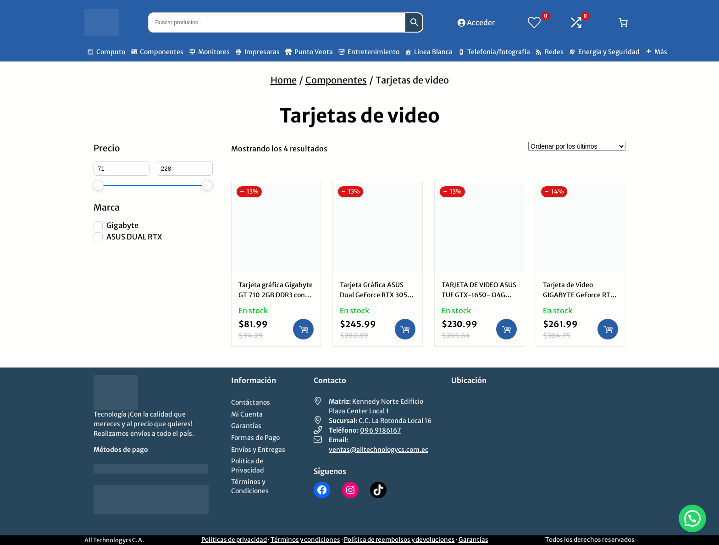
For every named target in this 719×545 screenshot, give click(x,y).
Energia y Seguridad (609, 52)
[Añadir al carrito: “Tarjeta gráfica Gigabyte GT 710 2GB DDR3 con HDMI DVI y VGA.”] (303, 329)
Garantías (473, 540)
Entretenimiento (373, 52)
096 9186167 (380, 430)
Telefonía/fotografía (498, 52)
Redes (554, 52)
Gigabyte (122, 225)
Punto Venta (313, 52)
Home (284, 80)
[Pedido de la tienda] (576, 146)
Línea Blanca (433, 52)
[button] (692, 518)
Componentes (161, 52)
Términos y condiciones (305, 540)
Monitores (214, 52)
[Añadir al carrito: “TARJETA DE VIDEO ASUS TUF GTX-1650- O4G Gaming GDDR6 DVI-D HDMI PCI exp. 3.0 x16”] (506, 329)
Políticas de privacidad (234, 540)
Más (660, 52)
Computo (110, 52)
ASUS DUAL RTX (134, 236)
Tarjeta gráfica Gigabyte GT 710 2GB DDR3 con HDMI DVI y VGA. (275, 295)
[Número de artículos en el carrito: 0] (623, 22)
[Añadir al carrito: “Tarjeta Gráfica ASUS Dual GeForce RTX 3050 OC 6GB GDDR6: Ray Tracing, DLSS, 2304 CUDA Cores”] (405, 329)
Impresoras (262, 52)
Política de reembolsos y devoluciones (399, 540)
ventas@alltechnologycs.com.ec (378, 449)
